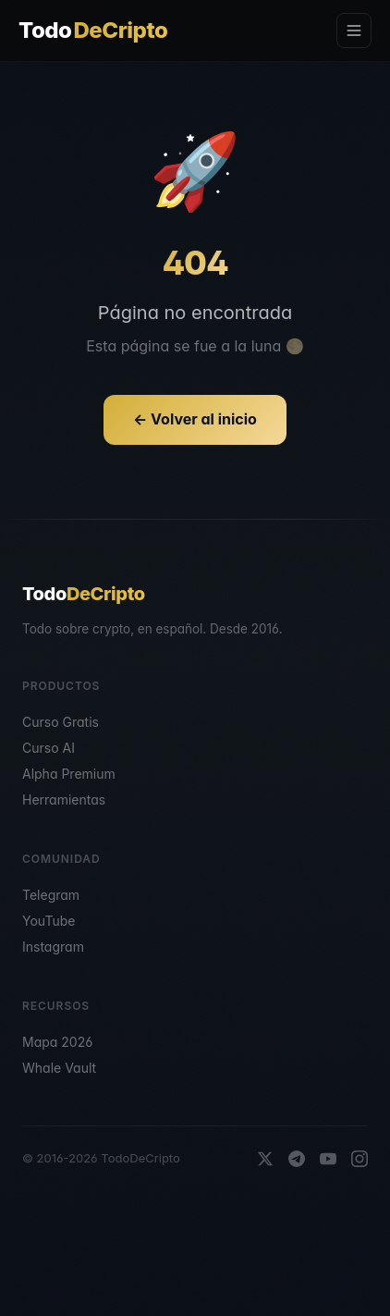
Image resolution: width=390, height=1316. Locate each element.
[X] (265, 1158)
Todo (92, 30)
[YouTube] (328, 1158)
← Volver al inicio (195, 419)
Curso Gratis (60, 722)
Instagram (53, 946)
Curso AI (48, 748)
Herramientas (63, 799)
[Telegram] (296, 1158)
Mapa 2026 (57, 1042)
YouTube (48, 921)
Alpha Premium (69, 773)
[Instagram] (359, 1158)
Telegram (50, 895)
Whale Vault (59, 1068)
